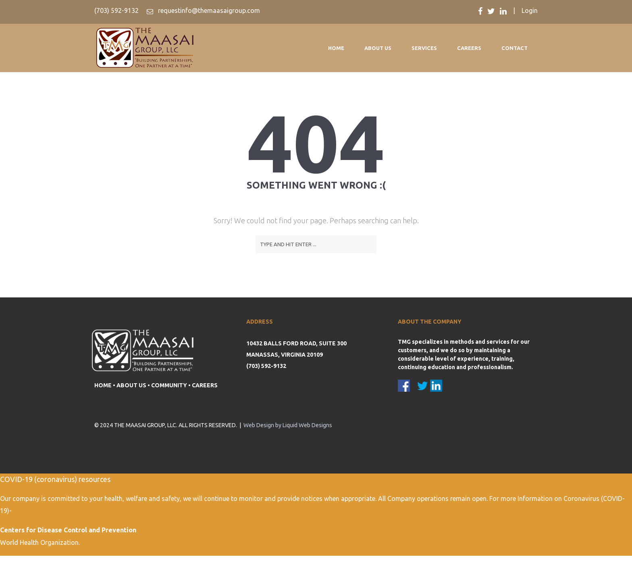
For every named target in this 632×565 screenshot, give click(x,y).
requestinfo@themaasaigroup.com (208, 10)
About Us (377, 48)
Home (336, 48)
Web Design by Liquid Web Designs (287, 425)
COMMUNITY (169, 385)
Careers (469, 48)
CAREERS (205, 385)
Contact (514, 48)
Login (530, 10)
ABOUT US (131, 385)
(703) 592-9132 (116, 10)
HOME (103, 385)
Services (424, 48)
